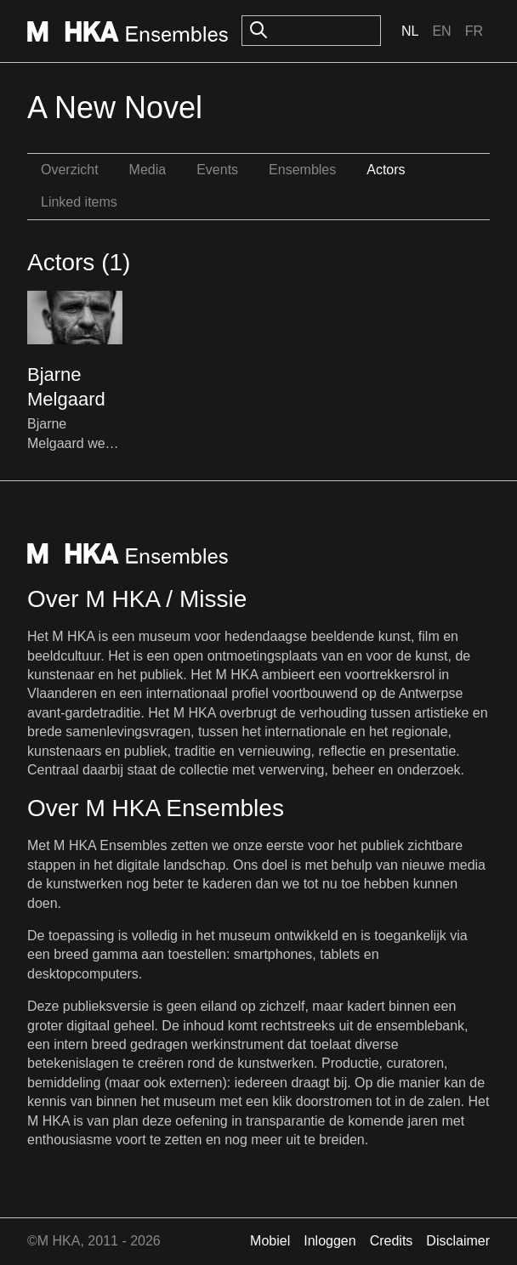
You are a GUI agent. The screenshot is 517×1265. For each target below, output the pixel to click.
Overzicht (70, 169)
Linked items (79, 202)
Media (148, 169)
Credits (391, 1241)
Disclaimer (458, 1241)
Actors (385, 169)
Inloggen (329, 1241)
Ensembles (302, 169)
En (441, 31)
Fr (474, 31)
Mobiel (270, 1241)
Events (217, 169)
